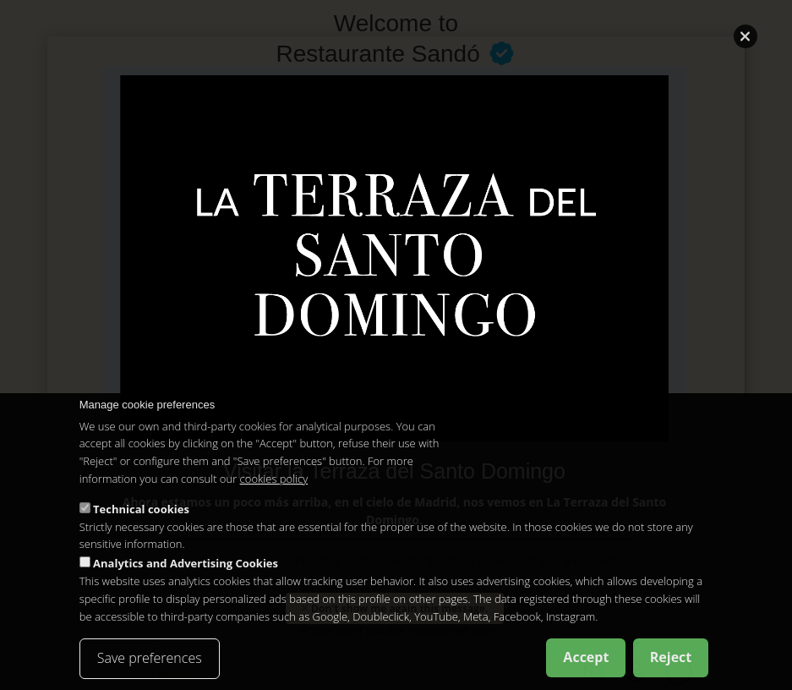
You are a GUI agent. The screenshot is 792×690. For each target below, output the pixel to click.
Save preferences (149, 658)
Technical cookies (141, 509)
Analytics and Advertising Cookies (185, 563)
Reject (671, 658)
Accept (586, 658)
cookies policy (274, 478)
